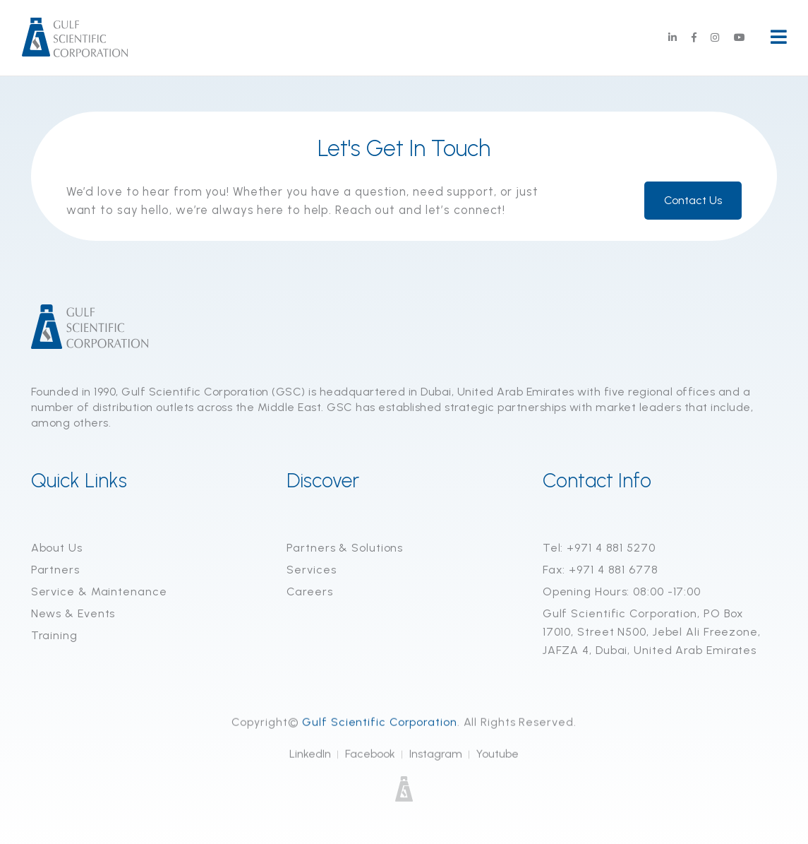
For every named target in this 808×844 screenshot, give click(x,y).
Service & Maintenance (99, 591)
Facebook (370, 755)
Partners (55, 569)
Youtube (497, 755)
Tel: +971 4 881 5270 (599, 547)
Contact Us (693, 200)
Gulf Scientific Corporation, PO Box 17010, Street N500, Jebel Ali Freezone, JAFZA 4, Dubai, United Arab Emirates (652, 632)
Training (54, 635)
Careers (309, 591)
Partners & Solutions (345, 547)
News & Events (73, 613)
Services (311, 569)
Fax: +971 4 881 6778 (600, 569)
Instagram (435, 755)
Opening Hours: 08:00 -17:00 (622, 591)
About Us (57, 547)
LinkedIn (310, 755)
